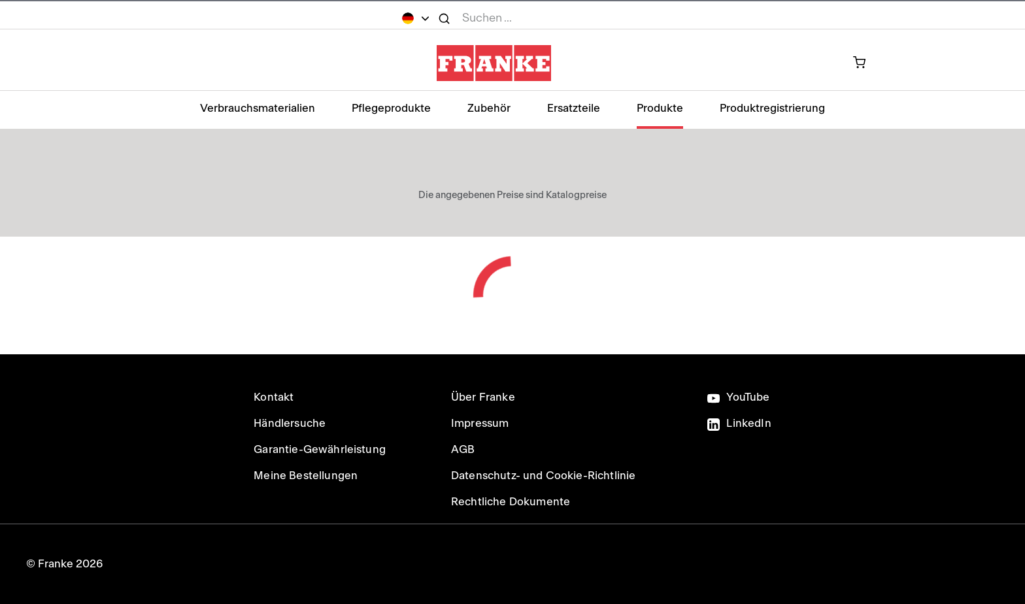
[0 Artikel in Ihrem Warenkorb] (866, 63)
